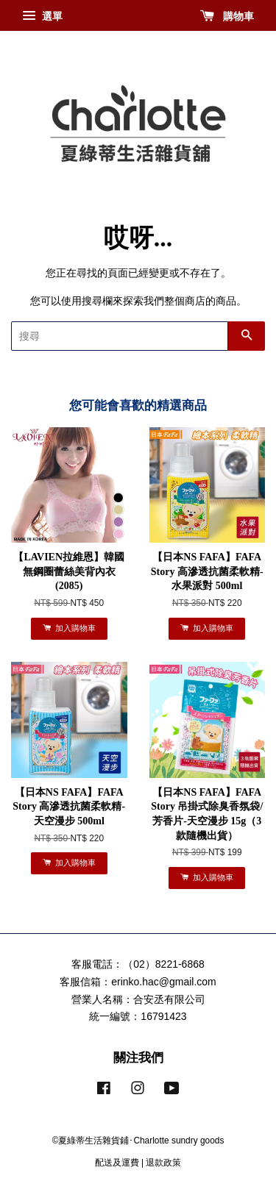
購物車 (227, 16)
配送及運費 (117, 1162)
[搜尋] (119, 336)
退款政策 (163, 1162)
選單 (42, 16)
